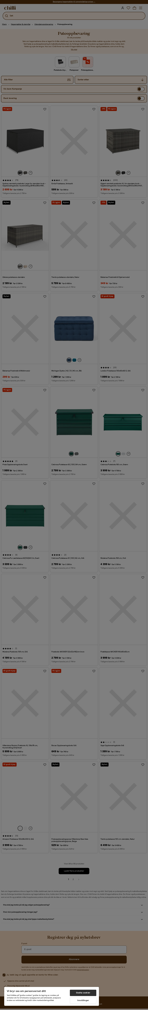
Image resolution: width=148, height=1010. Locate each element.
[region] (51, 996)
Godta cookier (83, 993)
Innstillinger (83, 1000)
